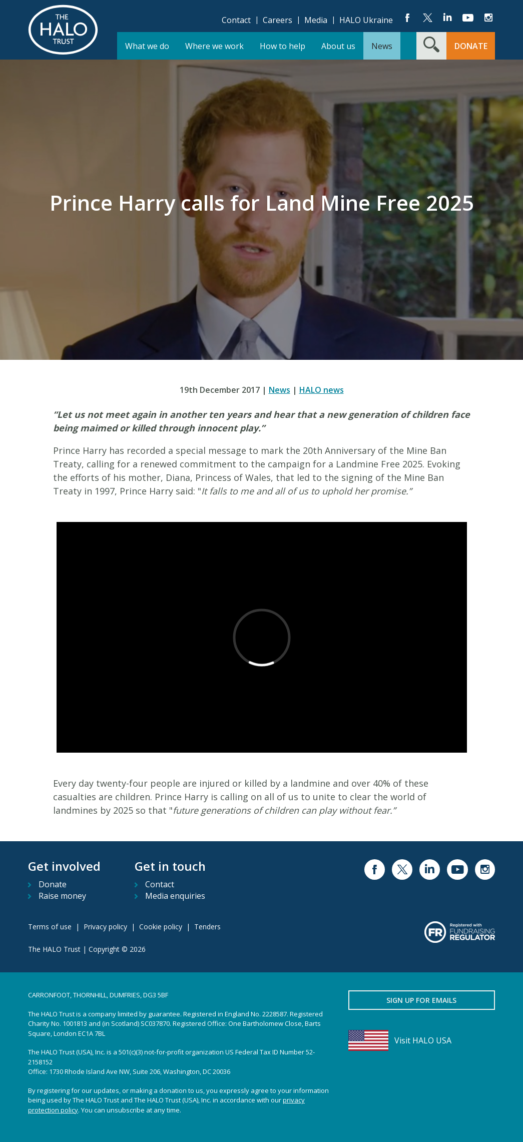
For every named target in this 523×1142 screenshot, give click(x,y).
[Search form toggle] (431, 46)
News (279, 389)
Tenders (207, 926)
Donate (53, 884)
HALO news (321, 389)
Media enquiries (175, 895)
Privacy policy (105, 926)
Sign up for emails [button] (421, 1000)
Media (315, 20)
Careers (277, 20)
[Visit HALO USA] (421, 1040)
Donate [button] (470, 46)
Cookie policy (160, 926)
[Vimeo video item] (262, 637)
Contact (236, 20)
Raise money (62, 895)
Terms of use (50, 926)
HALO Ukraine (366, 20)
